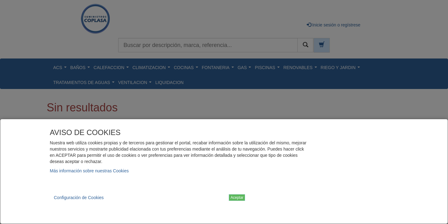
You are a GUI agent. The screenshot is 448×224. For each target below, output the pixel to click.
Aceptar (237, 197)
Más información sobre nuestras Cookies (89, 170)
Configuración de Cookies (79, 197)
